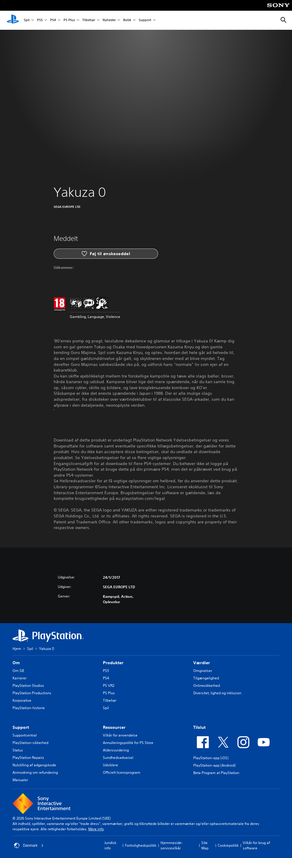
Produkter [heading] (113, 662)
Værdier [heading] (201, 662)
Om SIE (18, 670)
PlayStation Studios (28, 685)
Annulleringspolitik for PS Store (128, 742)
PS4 (53, 20)
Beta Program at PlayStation (216, 772)
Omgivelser (202, 670)
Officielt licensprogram (121, 772)
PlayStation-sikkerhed (30, 742)
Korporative (22, 700)
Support (145, 20)
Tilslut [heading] (199, 727)
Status (18, 750)
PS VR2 (108, 685)
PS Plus (69, 20)
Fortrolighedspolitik (140, 845)
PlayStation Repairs (28, 757)
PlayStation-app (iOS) (210, 757)
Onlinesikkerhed (206, 685)
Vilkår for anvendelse (120, 735)
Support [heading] (21, 727)
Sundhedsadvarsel (118, 757)
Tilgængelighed (206, 678)
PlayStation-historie (29, 707)
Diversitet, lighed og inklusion (217, 692)
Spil (27, 20)
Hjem (17, 648)
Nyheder (109, 20)
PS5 (40, 20)
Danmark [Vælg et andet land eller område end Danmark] (29, 845)
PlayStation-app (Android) (214, 765)
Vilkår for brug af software (256, 845)
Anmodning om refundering (35, 772)
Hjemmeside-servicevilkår (171, 845)
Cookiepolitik (228, 845)
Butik (127, 20)
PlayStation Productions (32, 692)
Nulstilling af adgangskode (34, 764)
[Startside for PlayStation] (12, 20)
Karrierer (20, 678)
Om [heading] (16, 662)
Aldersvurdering (116, 750)
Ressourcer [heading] (114, 727)
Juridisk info (110, 845)
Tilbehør (88, 20)
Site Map (204, 845)
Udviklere (110, 764)
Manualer (20, 779)
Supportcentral (25, 735)
